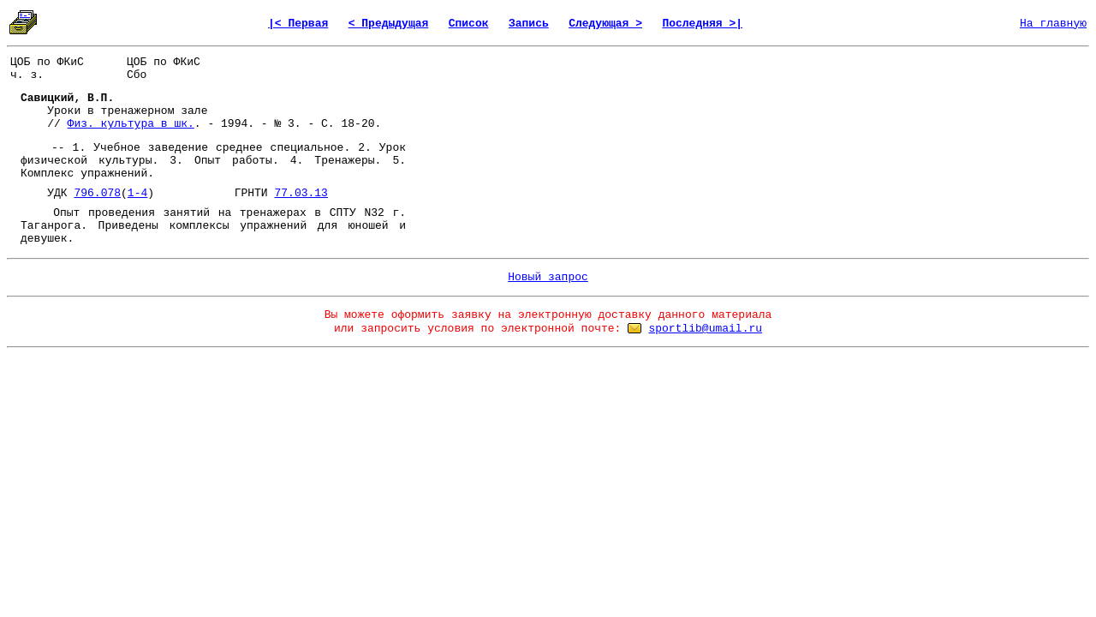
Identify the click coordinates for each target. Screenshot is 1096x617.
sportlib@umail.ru (705, 328)
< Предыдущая (388, 23)
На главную (1053, 23)
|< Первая (298, 23)
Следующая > (605, 23)
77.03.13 (300, 193)
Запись (529, 23)
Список (469, 23)
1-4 (137, 193)
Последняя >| (702, 23)
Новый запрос (548, 277)
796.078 (97, 193)
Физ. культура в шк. (131, 123)
